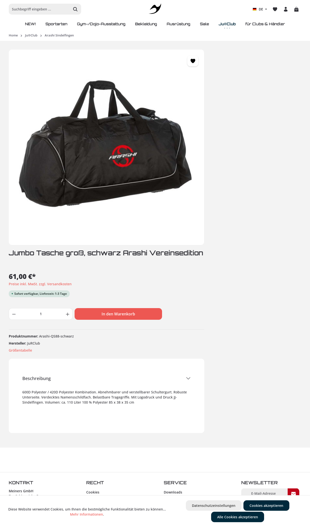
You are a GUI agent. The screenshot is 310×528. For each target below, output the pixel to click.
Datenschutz (96, 326)
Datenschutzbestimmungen (267, 374)
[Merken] (138, 60)
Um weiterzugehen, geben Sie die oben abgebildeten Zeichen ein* (268, 345)
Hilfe (168, 334)
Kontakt (170, 326)
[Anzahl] (183, 123)
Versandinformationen (182, 350)
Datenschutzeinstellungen (213, 505)
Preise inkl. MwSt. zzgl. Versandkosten (191, 92)
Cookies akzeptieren (266, 505)
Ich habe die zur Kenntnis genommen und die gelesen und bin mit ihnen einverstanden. (271, 379)
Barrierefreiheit (99, 357)
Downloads (173, 311)
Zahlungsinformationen (183, 342)
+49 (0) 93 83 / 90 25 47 (42, 334)
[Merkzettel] (275, 9)
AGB (89, 334)
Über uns (171, 357)
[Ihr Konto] (286, 9)
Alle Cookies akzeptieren (237, 517)
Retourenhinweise (179, 319)
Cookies (92, 311)
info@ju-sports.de (24, 353)
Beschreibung (187, 187)
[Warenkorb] (296, 9)
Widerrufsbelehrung (103, 342)
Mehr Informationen (86, 514)
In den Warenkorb (251, 122)
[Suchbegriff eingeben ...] (39, 9)
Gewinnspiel (96, 350)
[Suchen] (75, 9)
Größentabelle (171, 159)
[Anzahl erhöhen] (201, 123)
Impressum (95, 319)
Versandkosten (251, 495)
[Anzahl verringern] (165, 123)
